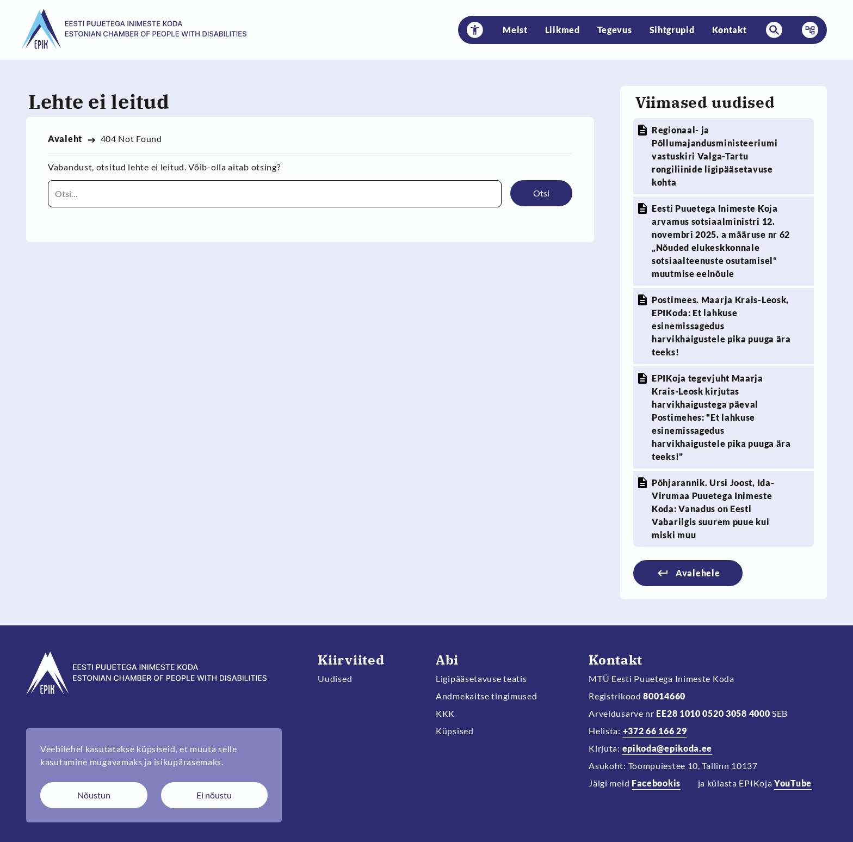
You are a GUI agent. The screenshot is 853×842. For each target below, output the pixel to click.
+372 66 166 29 (655, 731)
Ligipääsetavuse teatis (481, 678)
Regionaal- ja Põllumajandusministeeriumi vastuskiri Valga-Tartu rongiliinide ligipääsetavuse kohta (714, 156)
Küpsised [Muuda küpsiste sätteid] (455, 731)
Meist (515, 29)
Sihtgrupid (672, 29)
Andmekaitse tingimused (486, 696)
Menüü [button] (806, 30)
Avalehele (698, 573)
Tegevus (614, 29)
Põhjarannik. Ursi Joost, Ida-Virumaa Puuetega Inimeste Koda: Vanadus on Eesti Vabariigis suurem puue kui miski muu (713, 508)
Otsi (541, 193)
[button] (475, 30)
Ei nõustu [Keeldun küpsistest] (214, 795)
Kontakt (729, 29)
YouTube (793, 783)
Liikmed (562, 29)
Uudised (335, 678)
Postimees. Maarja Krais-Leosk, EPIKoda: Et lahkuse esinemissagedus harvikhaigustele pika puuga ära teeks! (721, 325)
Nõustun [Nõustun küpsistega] (93, 795)
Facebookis (656, 783)
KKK (445, 713)
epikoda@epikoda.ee (667, 748)
